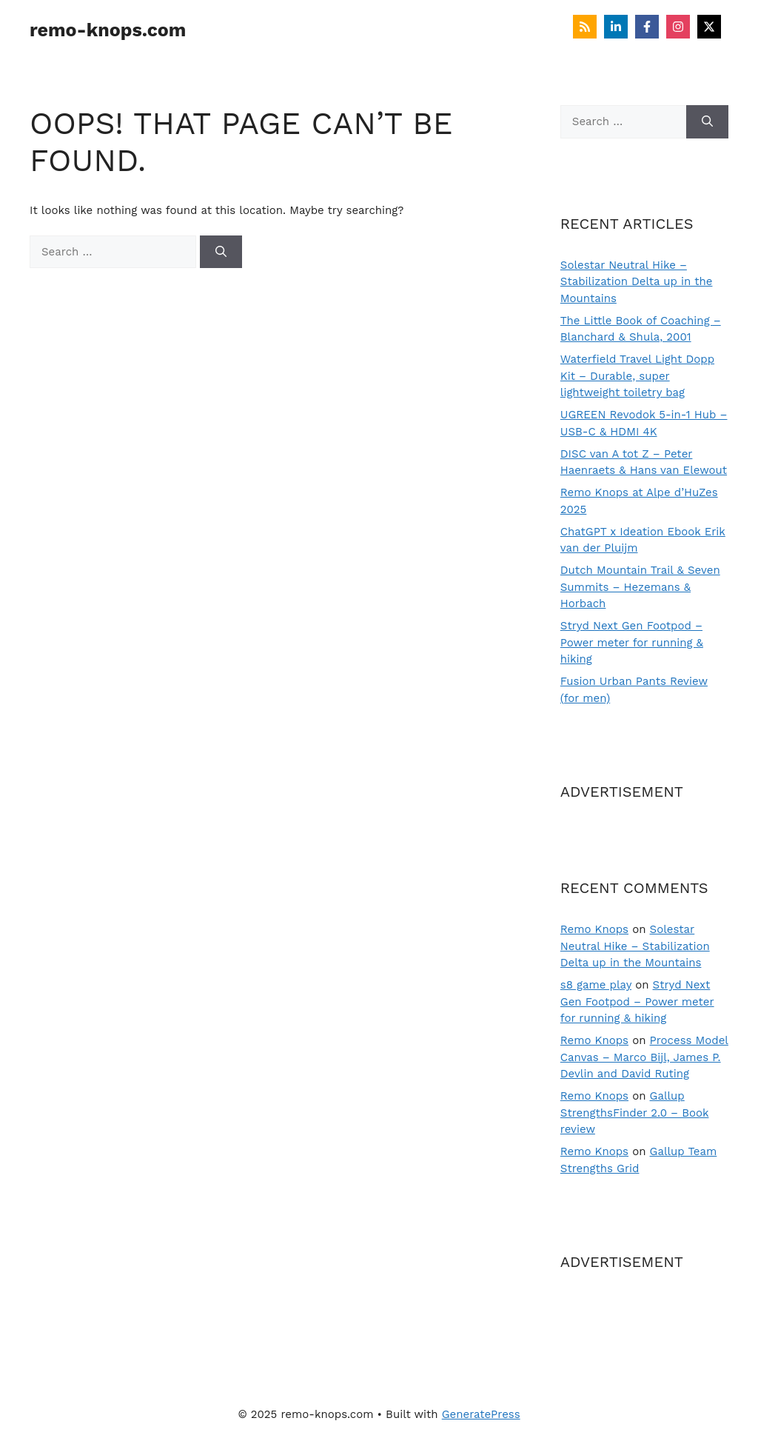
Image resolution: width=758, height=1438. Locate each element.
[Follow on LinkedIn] (616, 27)
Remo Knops (594, 929)
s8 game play (595, 984)
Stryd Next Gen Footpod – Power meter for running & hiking (631, 642)
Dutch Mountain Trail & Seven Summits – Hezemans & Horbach (640, 587)
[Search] (221, 252)
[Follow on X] (709, 27)
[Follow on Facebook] (647, 27)
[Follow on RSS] (585, 27)
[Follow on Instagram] (678, 27)
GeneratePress (481, 1414)
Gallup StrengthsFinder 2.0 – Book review (634, 1112)
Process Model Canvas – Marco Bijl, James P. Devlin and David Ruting (644, 1057)
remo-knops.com (108, 30)
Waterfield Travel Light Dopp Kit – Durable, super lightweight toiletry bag (637, 375)
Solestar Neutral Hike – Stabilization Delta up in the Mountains (636, 281)
